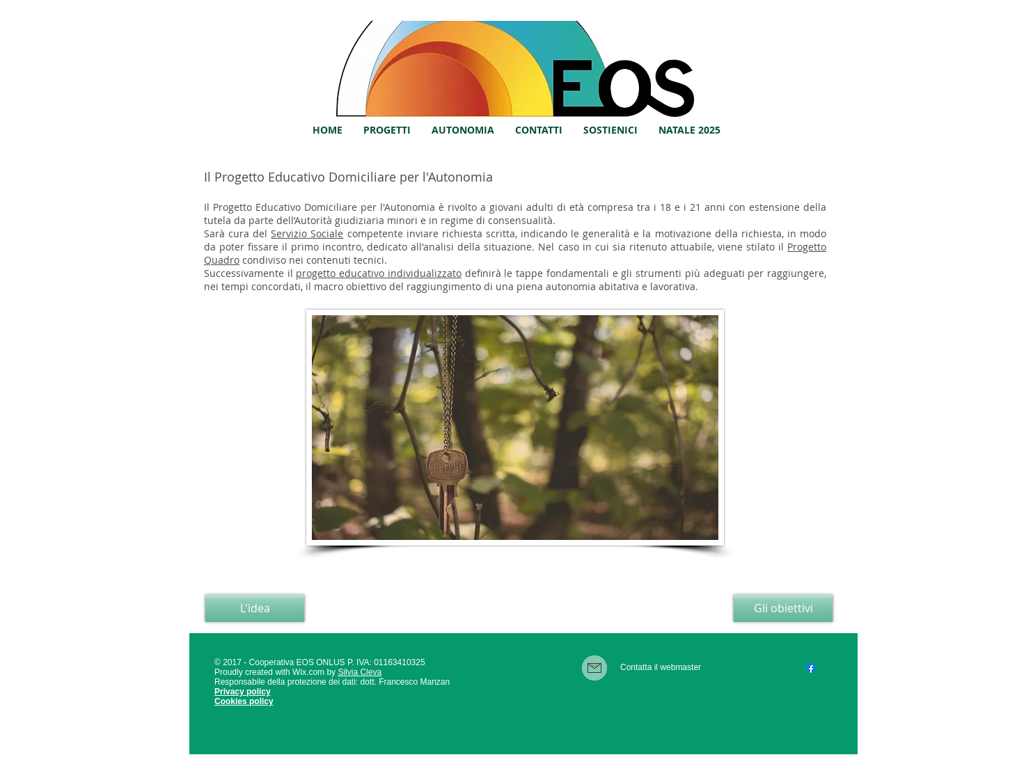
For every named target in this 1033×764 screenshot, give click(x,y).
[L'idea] (254, 608)
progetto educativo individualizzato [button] (378, 273)
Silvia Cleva (359, 672)
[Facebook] (811, 668)
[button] (387, 130)
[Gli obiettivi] (783, 608)
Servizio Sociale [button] (307, 233)
